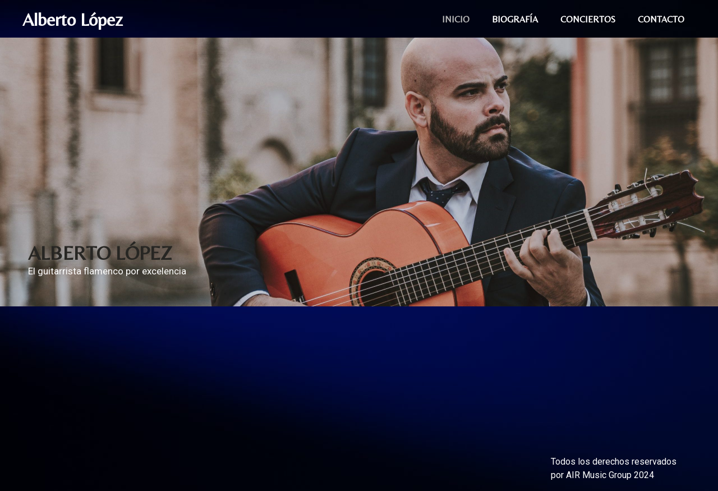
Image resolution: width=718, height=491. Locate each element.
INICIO (456, 19)
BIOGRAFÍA (515, 19)
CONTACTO (661, 19)
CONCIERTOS (587, 19)
